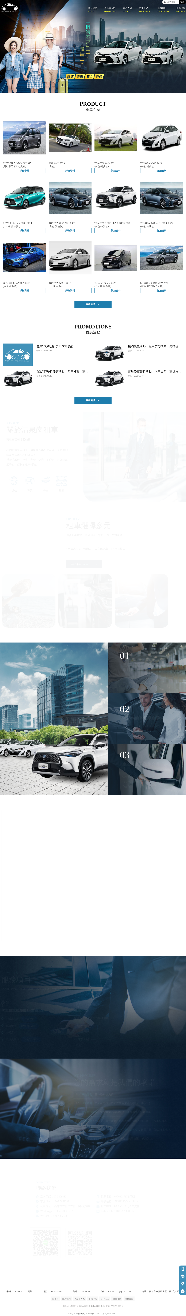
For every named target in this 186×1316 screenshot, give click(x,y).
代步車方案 (79, 1299)
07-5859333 (56, 1291)
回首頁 (55, 1299)
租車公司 (66, 1306)
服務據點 (129, 1299)
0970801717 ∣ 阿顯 (23, 1291)
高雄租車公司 (88, 1306)
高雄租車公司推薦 (102, 1306)
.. (101, 1313)
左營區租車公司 (117, 1306)
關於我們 (66, 1299)
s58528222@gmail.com (119, 1291)
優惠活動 (117, 1299)
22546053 (85, 1291)
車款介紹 (93, 1299)
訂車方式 (105, 1299)
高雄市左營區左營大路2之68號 (164, 1291)
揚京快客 (82, 1313)
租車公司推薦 (76, 1306)
